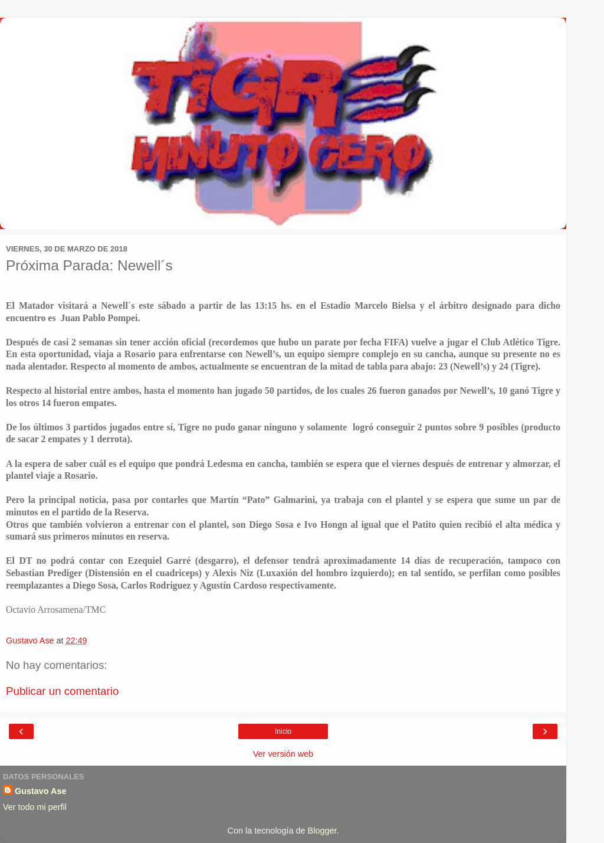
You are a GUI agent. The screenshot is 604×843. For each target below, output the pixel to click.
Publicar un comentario (62, 691)
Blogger (322, 830)
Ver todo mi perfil (35, 807)
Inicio (283, 731)
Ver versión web (283, 754)
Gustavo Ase (40, 791)
